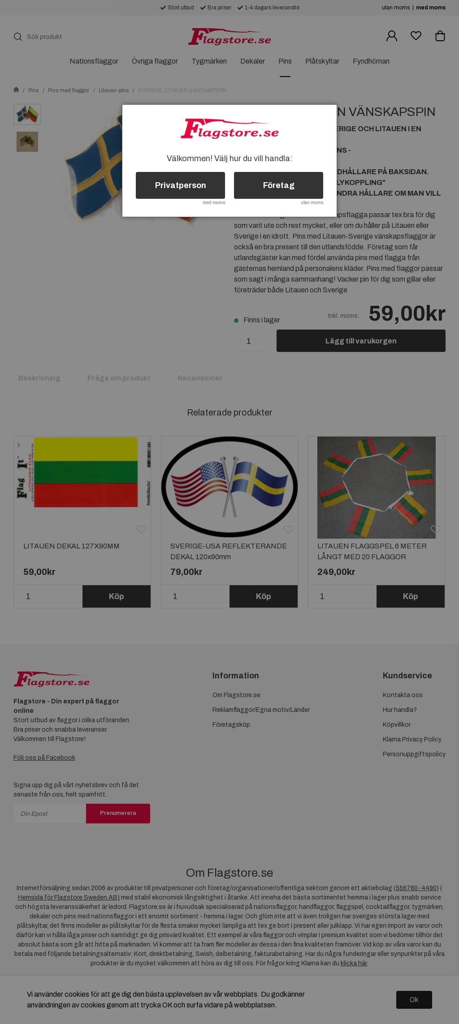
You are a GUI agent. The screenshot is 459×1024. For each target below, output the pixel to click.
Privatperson (180, 185)
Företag (278, 185)
